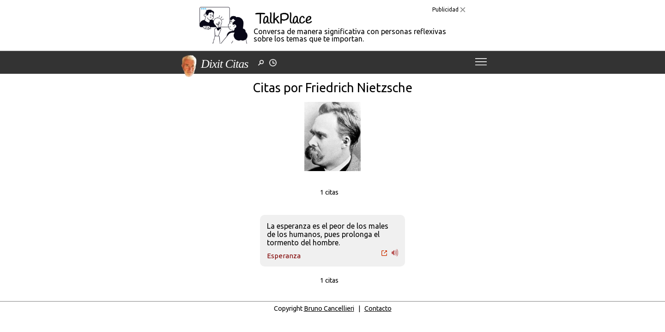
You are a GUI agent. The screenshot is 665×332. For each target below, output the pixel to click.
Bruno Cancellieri (329, 308)
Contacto (378, 308)
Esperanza (284, 256)
